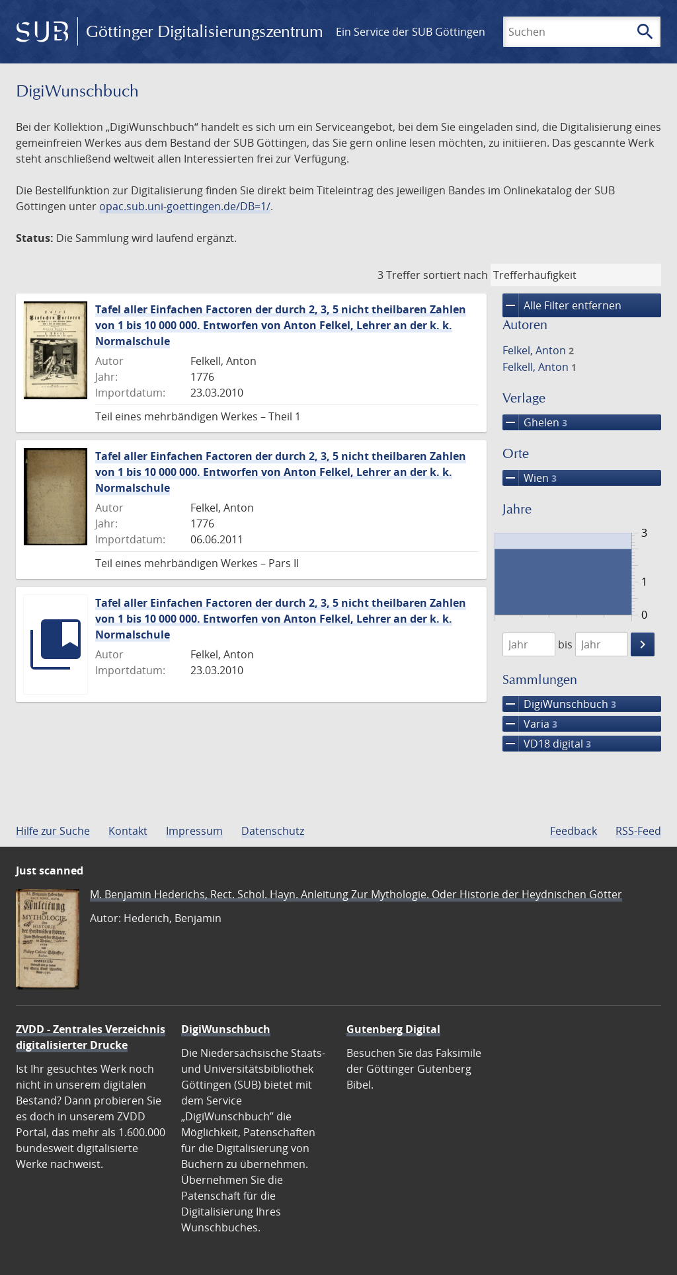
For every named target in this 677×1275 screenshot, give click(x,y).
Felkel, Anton (538, 350)
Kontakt (127, 831)
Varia (529, 724)
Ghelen (534, 422)
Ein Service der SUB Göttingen (410, 31)
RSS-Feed (638, 831)
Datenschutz (272, 831)
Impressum (194, 831)
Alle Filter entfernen (561, 305)
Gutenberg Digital (393, 1029)
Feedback (573, 831)
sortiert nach (455, 275)
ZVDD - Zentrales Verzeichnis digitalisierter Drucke (90, 1037)
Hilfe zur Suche (53, 831)
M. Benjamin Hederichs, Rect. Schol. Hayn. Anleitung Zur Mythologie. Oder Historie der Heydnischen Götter (356, 894)
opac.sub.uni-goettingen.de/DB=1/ (184, 206)
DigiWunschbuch (559, 704)
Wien (529, 478)
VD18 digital (546, 744)
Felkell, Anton (539, 367)
